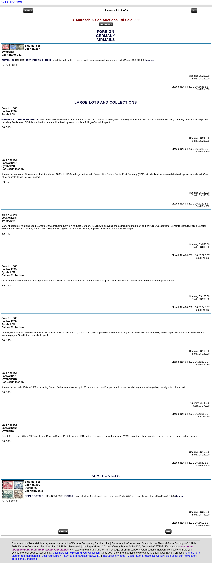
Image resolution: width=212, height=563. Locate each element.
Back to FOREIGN (11, 2)
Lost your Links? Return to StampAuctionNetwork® (71, 555)
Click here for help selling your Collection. (76, 552)
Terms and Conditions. (25, 558)
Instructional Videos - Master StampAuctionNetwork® (133, 555)
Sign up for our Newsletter (181, 555)
